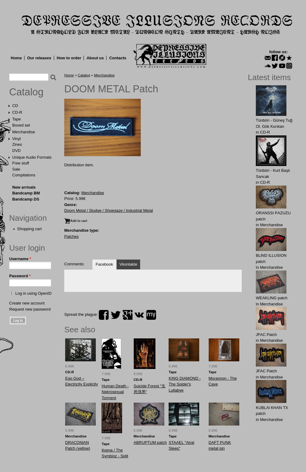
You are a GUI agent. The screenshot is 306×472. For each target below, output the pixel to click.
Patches (71, 236)
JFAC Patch (266, 334)
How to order (69, 58)
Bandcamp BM (26, 193)
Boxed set (21, 125)
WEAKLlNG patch (271, 298)
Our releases (39, 58)
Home (16, 58)
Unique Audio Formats (32, 157)
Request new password (29, 309)
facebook (104, 315)
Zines (17, 144)
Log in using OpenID (33, 293)
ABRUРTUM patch (150, 442)
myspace (151, 315)
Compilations (23, 175)
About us (95, 58)
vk (139, 315)
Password (20, 276)
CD (15, 105)
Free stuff (20, 163)
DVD (16, 150)
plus (127, 315)
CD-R (17, 112)
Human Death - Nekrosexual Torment (115, 392)
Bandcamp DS (25, 199)
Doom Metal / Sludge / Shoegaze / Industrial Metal (108, 210)
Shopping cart (29, 229)
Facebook (104, 264)
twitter (116, 315)
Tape (16, 119)
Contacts (117, 58)
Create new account (27, 303)
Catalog (26, 92)
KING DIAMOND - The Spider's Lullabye (185, 384)
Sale (16, 169)
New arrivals (24, 187)
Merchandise (23, 132)
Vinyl (16, 138)
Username (20, 258)
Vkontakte (128, 264)
